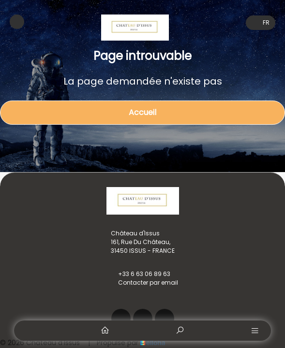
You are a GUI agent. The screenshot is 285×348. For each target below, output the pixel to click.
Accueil (142, 112)
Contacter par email (142, 282)
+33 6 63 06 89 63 (138, 274)
